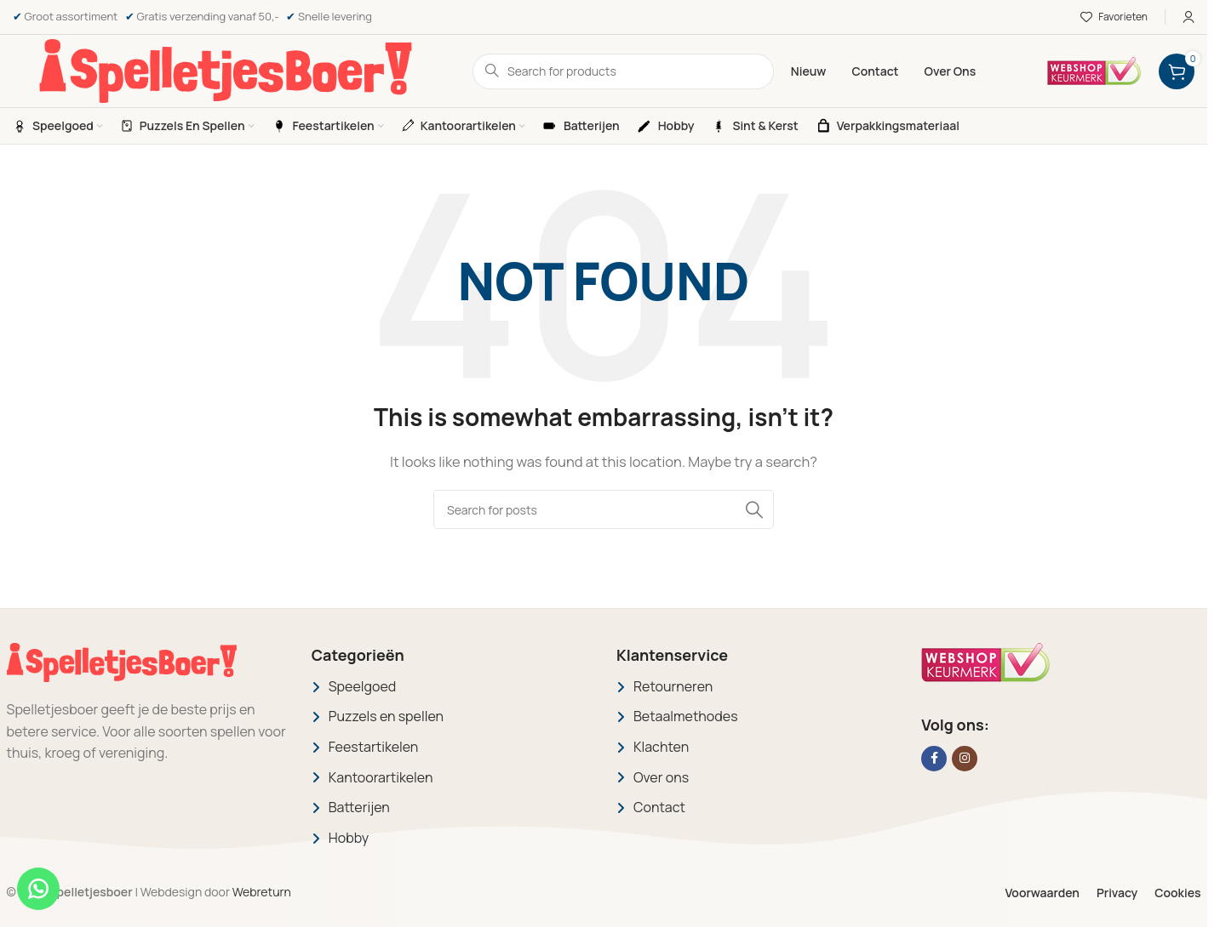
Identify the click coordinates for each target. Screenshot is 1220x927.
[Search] (603, 509)
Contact (659, 807)
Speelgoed (363, 686)
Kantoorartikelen (381, 777)
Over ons (661, 777)
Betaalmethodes (685, 716)
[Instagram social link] (964, 758)
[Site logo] (225, 70)
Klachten (661, 746)
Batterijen (359, 807)
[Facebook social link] (934, 758)
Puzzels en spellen (386, 716)
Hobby (349, 837)
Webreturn (261, 892)
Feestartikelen (374, 746)
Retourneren (673, 686)
